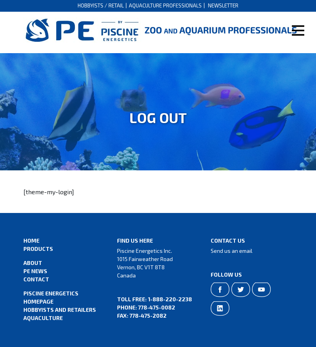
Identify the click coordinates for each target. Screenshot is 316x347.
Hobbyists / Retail (101, 5)
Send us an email (231, 250)
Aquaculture (43, 318)
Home (31, 240)
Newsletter (223, 5)
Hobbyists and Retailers (59, 309)
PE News (35, 271)
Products (38, 248)
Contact (36, 279)
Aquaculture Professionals (165, 5)
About (32, 262)
